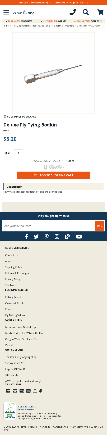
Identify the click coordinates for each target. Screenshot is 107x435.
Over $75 (53, 21)
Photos (9, 309)
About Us (10, 261)
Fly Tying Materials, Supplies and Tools (31, 25)
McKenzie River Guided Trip (20, 327)
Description (14, 187)
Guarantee (19, 21)
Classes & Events (14, 303)
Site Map (10, 285)
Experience (88, 21)
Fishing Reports (13, 297)
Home (6, 25)
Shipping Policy (13, 267)
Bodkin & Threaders (64, 25)
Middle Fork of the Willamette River (25, 333)
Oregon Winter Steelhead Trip (21, 339)
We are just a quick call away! (23, 382)
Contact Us (11, 255)
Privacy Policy (12, 279)
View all (9, 345)
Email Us (11, 375)
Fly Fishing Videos (15, 315)
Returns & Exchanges (17, 273)
